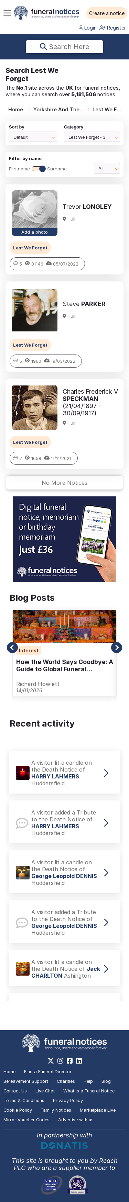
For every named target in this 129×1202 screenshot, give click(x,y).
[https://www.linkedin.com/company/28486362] (79, 1061)
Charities (66, 1081)
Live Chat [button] (45, 1090)
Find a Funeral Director (48, 1071)
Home (15, 109)
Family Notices (56, 1110)
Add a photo (34, 232)
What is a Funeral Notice (89, 1090)
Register (112, 28)
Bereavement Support (25, 1081)
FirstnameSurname (38, 168)
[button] (106, 13)
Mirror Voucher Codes (26, 1119)
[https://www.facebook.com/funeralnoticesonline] (70, 1061)
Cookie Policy (17, 1110)
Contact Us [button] (15, 1090)
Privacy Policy (68, 1100)
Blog (106, 1081)
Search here (64, 47)
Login (88, 28)
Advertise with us (76, 1119)
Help (88, 1081)
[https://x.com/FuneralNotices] (50, 1061)
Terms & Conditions (23, 1100)
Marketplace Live (98, 1110)
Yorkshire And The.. (57, 109)
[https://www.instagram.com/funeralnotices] (60, 1061)
